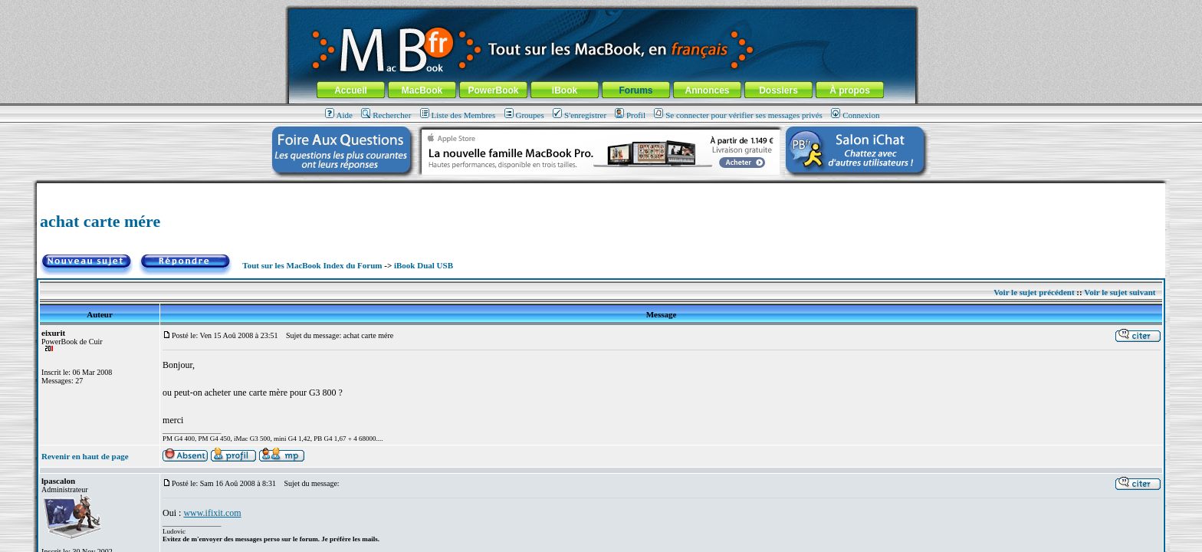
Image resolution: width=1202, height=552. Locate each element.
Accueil (350, 90)
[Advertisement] (601, 189)
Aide (339, 115)
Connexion (855, 115)
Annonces (707, 90)
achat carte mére (100, 221)
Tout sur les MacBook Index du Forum (312, 265)
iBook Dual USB (423, 265)
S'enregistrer (579, 115)
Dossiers (778, 90)
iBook (564, 90)
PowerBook (493, 90)
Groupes (524, 115)
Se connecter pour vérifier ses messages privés (738, 115)
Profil (630, 115)
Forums (635, 90)
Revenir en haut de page (84, 456)
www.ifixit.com (212, 513)
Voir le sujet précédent (1033, 292)
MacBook (422, 90)
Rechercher (386, 115)
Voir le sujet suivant (1119, 292)
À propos (849, 90)
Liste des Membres (458, 115)
